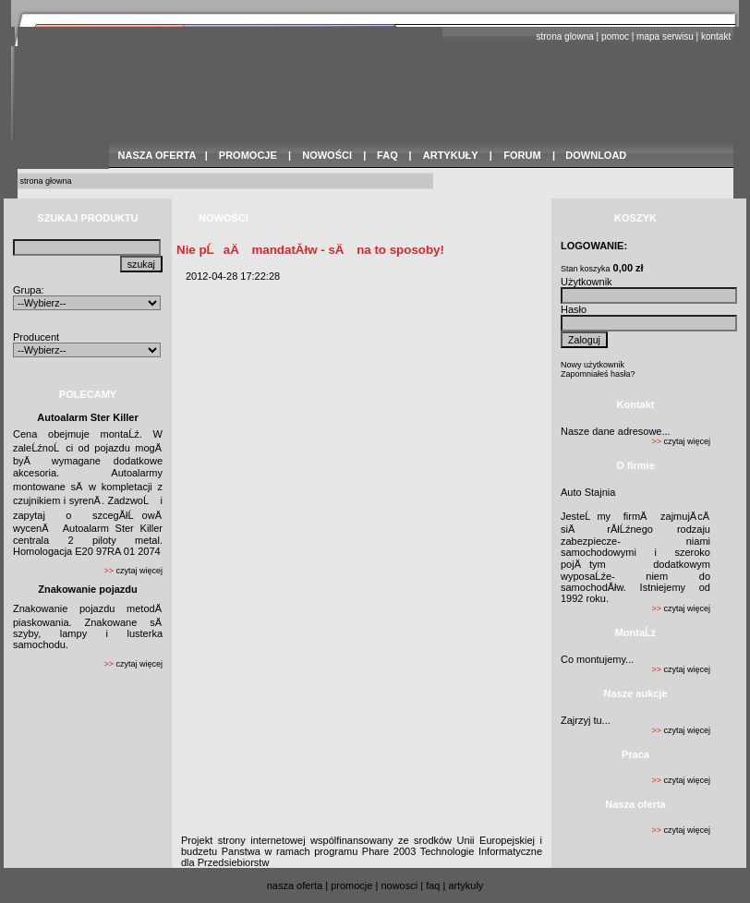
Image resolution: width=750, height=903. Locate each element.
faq (433, 885)
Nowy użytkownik (592, 364)
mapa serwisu (665, 36)
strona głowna (46, 181)
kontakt (716, 36)
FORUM (521, 155)
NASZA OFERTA (157, 155)
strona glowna (565, 36)
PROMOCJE (248, 155)
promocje (351, 885)
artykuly (465, 885)
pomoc (615, 36)
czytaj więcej (139, 570)
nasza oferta (295, 885)
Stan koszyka (586, 268)
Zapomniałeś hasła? (598, 374)
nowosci (399, 885)
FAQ (387, 155)
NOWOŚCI (327, 155)
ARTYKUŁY (450, 155)
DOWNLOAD (595, 155)
